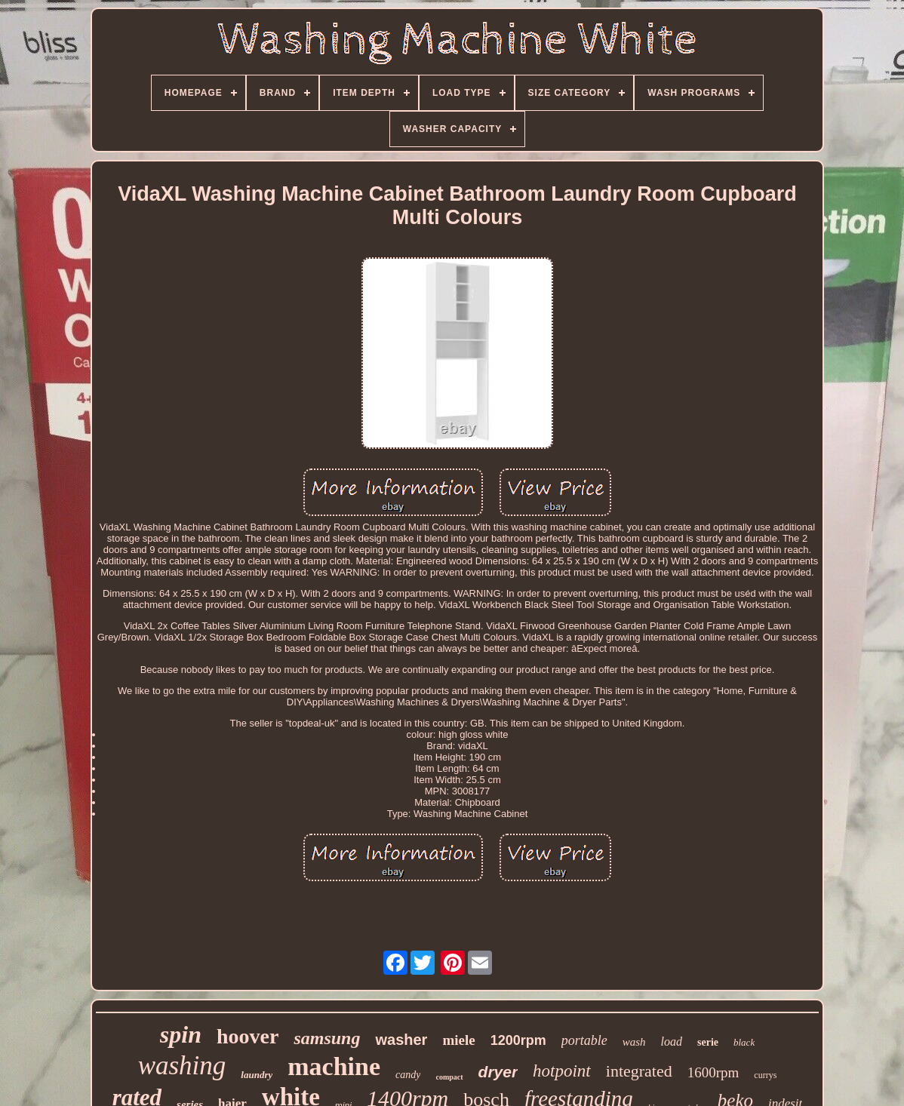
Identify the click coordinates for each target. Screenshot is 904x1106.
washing (182, 1065)
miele (458, 1040)
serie (707, 1042)
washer (401, 1039)
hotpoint (562, 1070)
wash (634, 1042)
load (671, 1041)
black (744, 1042)
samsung (327, 1038)
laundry (256, 1074)
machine (333, 1066)
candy (407, 1074)
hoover (247, 1036)
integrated (639, 1070)
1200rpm (518, 1040)
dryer (498, 1071)
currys (765, 1075)
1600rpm (713, 1072)
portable (584, 1040)
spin (180, 1034)
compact (449, 1077)
